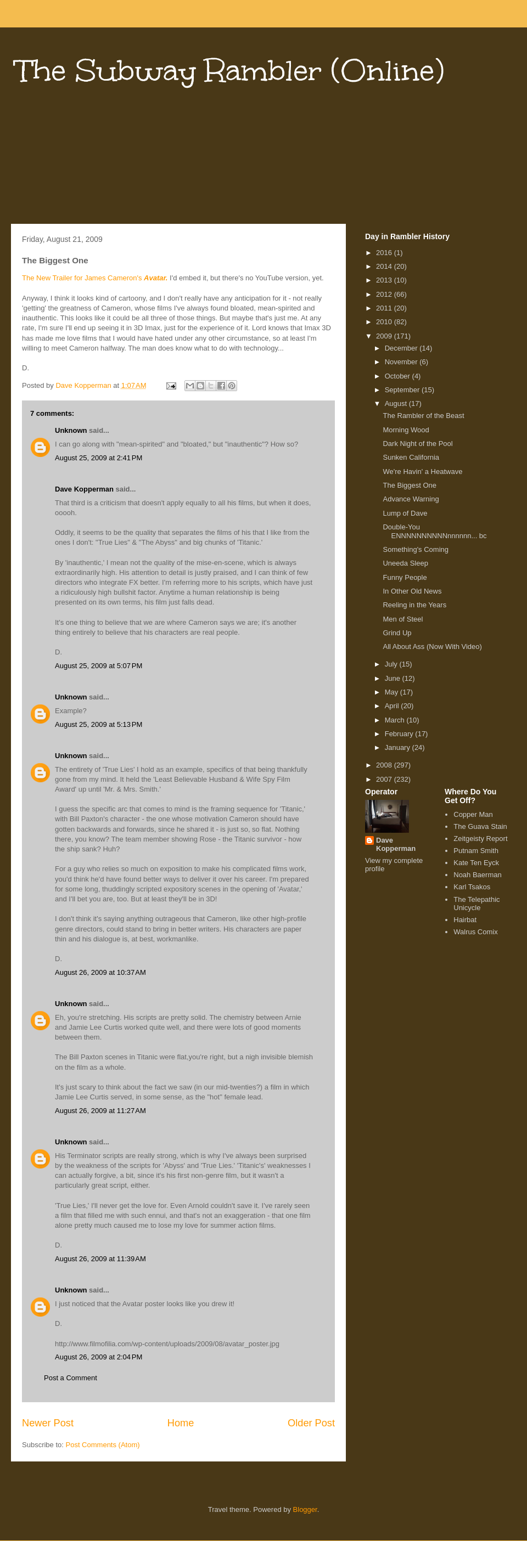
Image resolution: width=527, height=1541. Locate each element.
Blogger (305, 1509)
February (400, 734)
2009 (385, 336)
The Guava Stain (480, 826)
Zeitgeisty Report (480, 838)
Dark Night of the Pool (417, 443)
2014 (385, 266)
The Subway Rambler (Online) (230, 70)
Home (180, 1423)
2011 (385, 308)
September (403, 390)
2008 (385, 765)
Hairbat (464, 920)
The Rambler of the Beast (423, 415)
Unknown (71, 430)
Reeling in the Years (414, 605)
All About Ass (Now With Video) (432, 646)
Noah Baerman (477, 875)
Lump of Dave (405, 513)
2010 (385, 322)
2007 (385, 779)
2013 (385, 280)
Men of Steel (403, 619)
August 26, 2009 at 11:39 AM (100, 1259)
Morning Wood (406, 430)
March (396, 720)
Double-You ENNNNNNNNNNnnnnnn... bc (434, 531)
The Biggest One (409, 485)
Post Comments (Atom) (103, 1445)
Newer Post (48, 1423)
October (398, 376)
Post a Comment (70, 1378)
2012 (385, 294)
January (398, 747)
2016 (385, 253)
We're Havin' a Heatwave (422, 471)
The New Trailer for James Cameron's (94, 278)
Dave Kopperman (84, 489)
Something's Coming (415, 549)
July (392, 664)
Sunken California (411, 457)
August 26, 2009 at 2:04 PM (98, 1357)
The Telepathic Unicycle (476, 903)
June (393, 678)
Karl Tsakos (471, 887)
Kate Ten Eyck (476, 863)
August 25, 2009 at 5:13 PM (98, 724)
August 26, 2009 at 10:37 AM (100, 972)
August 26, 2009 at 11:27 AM (100, 1111)
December (402, 348)
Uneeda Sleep (405, 563)
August (397, 403)
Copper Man (473, 814)
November (402, 362)
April (393, 706)
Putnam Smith (475, 850)
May (392, 692)
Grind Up (397, 633)
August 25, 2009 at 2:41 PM (98, 458)
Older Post (311, 1423)
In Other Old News (412, 591)
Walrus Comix (475, 932)
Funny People (405, 577)
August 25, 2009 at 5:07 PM (98, 666)
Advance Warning (411, 499)
